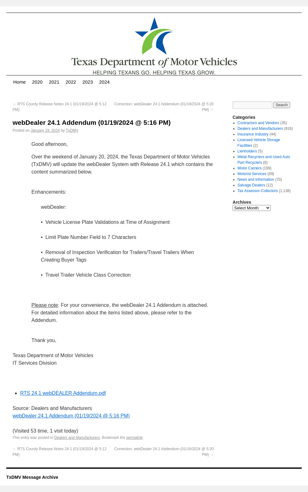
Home (19, 82)
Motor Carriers (250, 168)
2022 (71, 82)
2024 (104, 82)
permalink (134, 437)
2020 (37, 82)
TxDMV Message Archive (32, 477)
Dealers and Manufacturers (77, 437)
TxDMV (72, 130)
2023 (87, 82)
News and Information (256, 179)
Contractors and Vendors (258, 123)
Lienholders (247, 151)
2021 (54, 82)
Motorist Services (252, 174)
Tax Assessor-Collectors (258, 191)
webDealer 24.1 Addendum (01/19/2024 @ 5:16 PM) (71, 415)
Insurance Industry (253, 134)
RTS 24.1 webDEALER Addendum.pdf (63, 393)
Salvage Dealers (251, 185)
